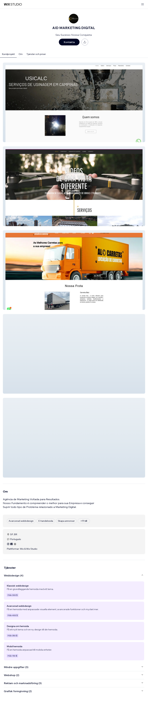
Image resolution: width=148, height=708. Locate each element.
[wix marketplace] (13, 4)
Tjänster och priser (36, 54)
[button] (74, 102)
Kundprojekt (8, 54)
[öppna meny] (142, 4)
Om (21, 54)
